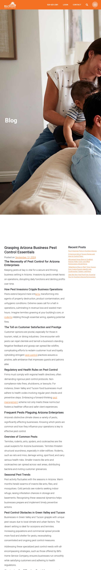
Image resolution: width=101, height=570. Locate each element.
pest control (31, 355)
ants (37, 294)
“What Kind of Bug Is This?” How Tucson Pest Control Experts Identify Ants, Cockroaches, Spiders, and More (82, 269)
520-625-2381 (52, 5)
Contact (77, 5)
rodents (8, 317)
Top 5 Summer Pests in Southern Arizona (82, 251)
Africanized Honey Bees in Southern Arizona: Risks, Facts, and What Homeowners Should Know (80, 262)
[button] (95, 4)
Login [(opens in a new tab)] (65, 5)
